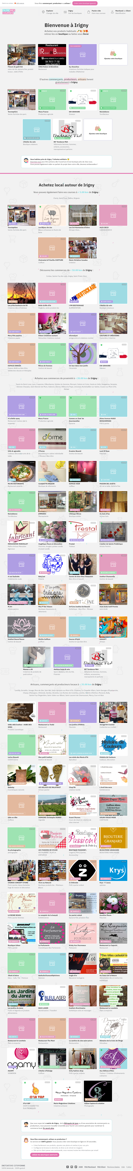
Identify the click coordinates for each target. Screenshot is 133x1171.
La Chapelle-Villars (88, 690)
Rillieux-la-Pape (67, 387)
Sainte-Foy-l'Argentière (38, 695)
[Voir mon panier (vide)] (96, 12)
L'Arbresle (41, 693)
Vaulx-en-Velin (95, 384)
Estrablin (24, 690)
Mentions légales (113, 1167)
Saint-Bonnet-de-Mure (39, 387)
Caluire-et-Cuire (83, 384)
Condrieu (77, 690)
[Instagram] (71, 1167)
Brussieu (55, 693)
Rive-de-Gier (39, 690)
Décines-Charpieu (23, 387)
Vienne (58, 387)
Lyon (34, 384)
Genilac (49, 693)
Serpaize (113, 384)
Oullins (70, 198)
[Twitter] (76, 1167)
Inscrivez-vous (35, 162)
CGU (123, 1167)
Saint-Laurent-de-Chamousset (76, 695)
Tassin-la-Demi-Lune (23, 384)
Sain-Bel (48, 690)
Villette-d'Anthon (91, 693)
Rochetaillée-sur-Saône (90, 387)
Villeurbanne (49, 384)
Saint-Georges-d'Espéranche (107, 690)
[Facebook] (67, 1167)
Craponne (40, 384)
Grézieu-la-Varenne (62, 384)
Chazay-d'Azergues (30, 693)
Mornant (73, 384)
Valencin (51, 387)
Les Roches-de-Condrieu (69, 693)
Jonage (31, 690)
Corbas (49, 276)
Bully (108, 693)
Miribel (66, 389)
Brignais (77, 198)
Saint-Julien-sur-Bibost (56, 695)
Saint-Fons (63, 198)
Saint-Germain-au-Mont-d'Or (62, 690)
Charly (55, 198)
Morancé (102, 693)
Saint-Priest (78, 276)
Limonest (77, 387)
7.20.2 (128, 1167)
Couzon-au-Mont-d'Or (108, 387)
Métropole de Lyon (71, 1123)
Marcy (91, 695)
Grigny (70, 276)
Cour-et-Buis (99, 695)
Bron (85, 276)
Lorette (81, 693)
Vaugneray (106, 384)
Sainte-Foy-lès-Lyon (59, 276)
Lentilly (17, 690)
